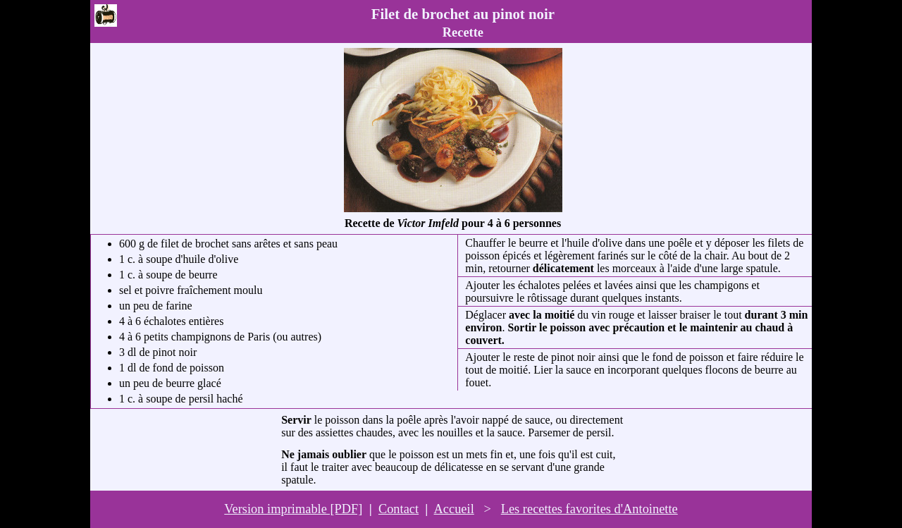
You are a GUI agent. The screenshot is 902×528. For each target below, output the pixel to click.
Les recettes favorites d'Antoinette (589, 509)
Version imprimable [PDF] (293, 509)
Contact (398, 509)
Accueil (454, 509)
